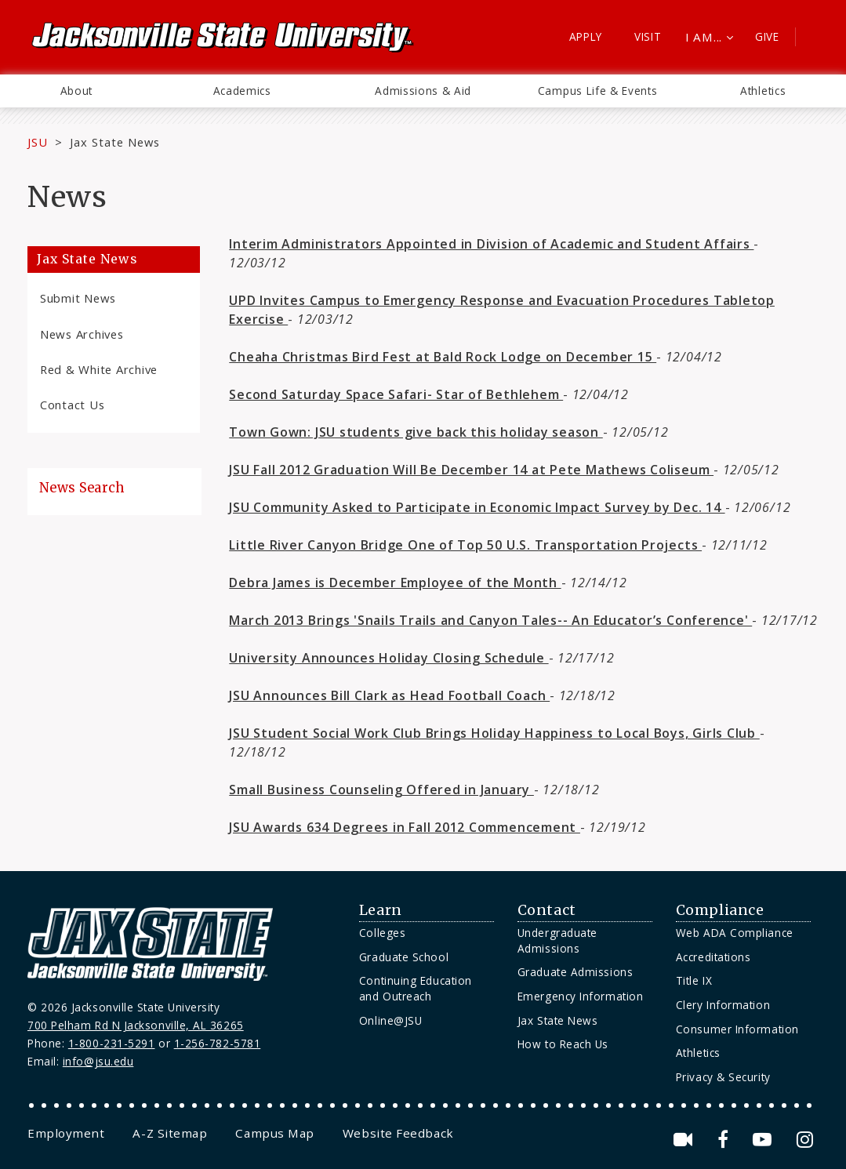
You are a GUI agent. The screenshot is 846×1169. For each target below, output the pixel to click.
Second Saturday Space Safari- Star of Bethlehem (396, 394)
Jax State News (115, 142)
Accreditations (713, 956)
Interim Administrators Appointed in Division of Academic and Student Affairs (491, 243)
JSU (37, 142)
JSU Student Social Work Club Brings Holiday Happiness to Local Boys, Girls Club (494, 733)
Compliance (720, 910)
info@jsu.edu (98, 1061)
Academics (242, 90)
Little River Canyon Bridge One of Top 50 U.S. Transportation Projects (465, 545)
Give (767, 36)
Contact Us (72, 404)
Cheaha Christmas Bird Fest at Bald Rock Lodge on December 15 (442, 356)
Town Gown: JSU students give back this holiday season (415, 432)
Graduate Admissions (575, 971)
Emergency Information (580, 996)
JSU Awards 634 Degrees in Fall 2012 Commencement (404, 827)
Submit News (78, 298)
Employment (65, 1133)
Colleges (382, 932)
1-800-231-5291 (111, 1043)
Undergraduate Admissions (557, 940)
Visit (648, 36)
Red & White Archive (99, 369)
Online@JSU (390, 1020)
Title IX (694, 980)
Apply (586, 36)
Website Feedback (398, 1133)
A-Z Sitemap (170, 1133)
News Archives (82, 334)
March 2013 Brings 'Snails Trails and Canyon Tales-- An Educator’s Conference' (490, 620)
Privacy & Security (723, 1076)
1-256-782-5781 (217, 1043)
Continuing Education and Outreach (415, 988)
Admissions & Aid (423, 90)
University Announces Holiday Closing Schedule (388, 657)
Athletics (763, 90)
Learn (380, 910)
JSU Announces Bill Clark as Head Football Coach (389, 695)
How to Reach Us (562, 1043)
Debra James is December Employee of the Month (395, 582)
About (76, 90)
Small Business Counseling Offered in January (381, 789)
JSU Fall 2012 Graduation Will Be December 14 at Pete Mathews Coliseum (471, 469)
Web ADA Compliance (734, 932)
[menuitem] (76, 90)
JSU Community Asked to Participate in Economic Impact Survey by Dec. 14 (476, 507)
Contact (546, 910)
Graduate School (403, 956)
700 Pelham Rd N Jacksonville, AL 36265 (135, 1025)
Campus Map (274, 1133)
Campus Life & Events (598, 90)
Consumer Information (737, 1029)
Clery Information (723, 1004)
